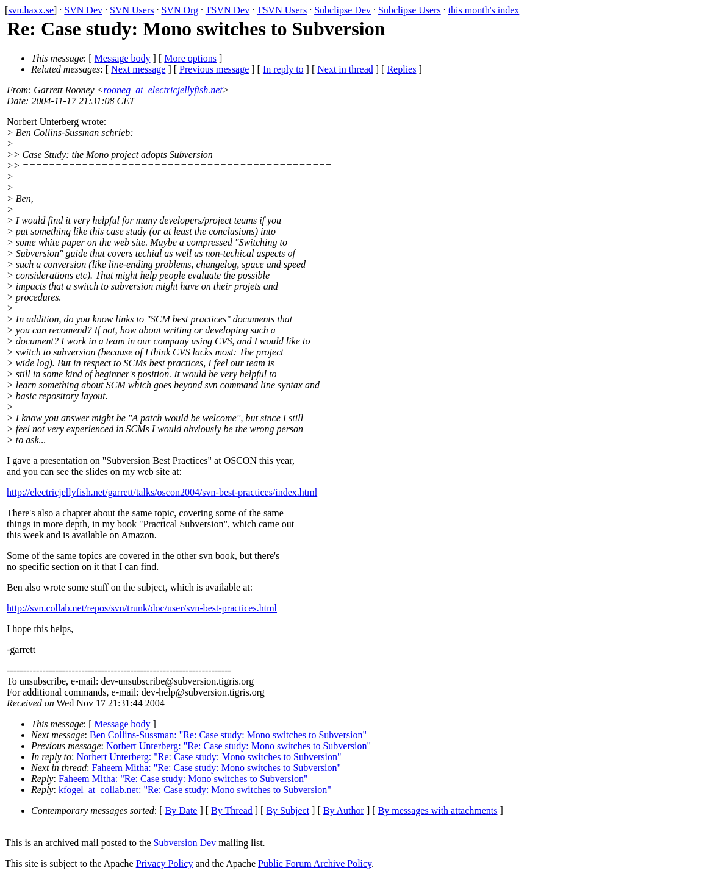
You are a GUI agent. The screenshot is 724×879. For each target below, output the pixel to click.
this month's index (484, 10)
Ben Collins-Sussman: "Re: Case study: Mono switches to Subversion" (228, 735)
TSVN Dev (227, 10)
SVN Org (179, 10)
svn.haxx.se (31, 10)
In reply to (283, 69)
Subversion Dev (185, 843)
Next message (138, 69)
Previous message (214, 69)
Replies (401, 69)
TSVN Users (282, 10)
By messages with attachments (438, 810)
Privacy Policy (164, 863)
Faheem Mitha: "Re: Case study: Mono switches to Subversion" (216, 768)
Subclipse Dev (342, 10)
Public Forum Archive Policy (314, 863)
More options (190, 58)
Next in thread (345, 69)
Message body (123, 58)
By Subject (287, 810)
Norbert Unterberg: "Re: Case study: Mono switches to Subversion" (238, 746)
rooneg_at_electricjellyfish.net (162, 90)
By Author (343, 810)
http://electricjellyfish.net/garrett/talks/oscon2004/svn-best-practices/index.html (162, 492)
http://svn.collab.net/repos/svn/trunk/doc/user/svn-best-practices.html (142, 608)
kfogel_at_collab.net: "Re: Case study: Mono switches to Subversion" (195, 790)
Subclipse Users (409, 10)
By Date (181, 810)
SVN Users (132, 10)
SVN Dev (83, 10)
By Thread (232, 810)
